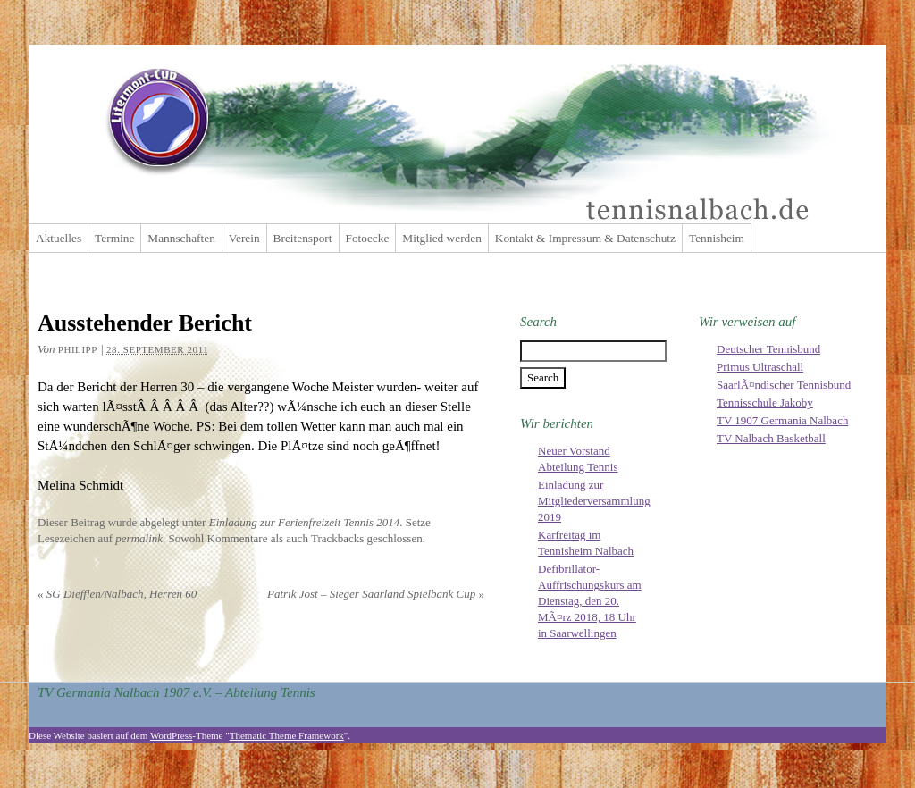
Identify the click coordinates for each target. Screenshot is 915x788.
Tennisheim (716, 238)
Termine (114, 238)
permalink (139, 538)
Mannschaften (181, 238)
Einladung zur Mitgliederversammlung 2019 (594, 501)
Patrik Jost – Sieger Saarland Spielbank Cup (375, 593)
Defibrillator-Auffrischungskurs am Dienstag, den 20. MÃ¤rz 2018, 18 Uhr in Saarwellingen (590, 601)
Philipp (77, 349)
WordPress (171, 735)
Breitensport (302, 238)
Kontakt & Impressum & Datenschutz (585, 238)
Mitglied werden (441, 238)
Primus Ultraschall (760, 366)
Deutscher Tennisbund (768, 349)
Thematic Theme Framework (287, 735)
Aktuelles (58, 238)
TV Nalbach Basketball (771, 438)
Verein (244, 238)
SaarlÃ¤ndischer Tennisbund (784, 384)
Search (538, 321)
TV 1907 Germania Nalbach (782, 420)
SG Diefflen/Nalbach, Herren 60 (117, 593)
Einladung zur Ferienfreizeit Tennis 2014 (304, 522)
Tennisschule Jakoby (765, 402)
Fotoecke (368, 238)
